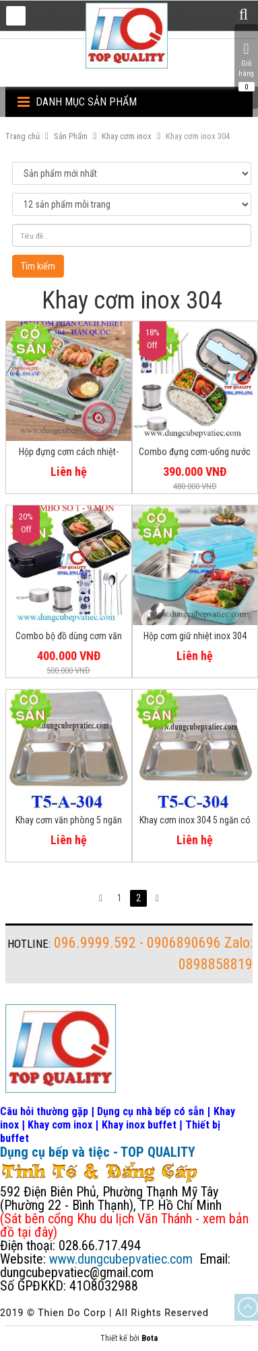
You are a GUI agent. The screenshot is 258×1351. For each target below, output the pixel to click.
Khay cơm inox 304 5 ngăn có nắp (195, 822)
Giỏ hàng (246, 66)
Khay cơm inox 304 (198, 136)
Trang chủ (22, 136)
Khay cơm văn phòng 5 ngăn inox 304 (68, 822)
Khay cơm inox (127, 136)
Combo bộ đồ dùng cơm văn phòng (68, 637)
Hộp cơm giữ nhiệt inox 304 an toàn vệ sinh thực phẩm (195, 637)
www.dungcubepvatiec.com (121, 1259)
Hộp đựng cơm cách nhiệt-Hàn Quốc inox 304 (69, 453)
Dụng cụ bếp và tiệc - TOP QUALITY (97, 1152)
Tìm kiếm (38, 266)
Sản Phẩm (71, 136)
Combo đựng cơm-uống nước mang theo (195, 453)
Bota (149, 1338)
